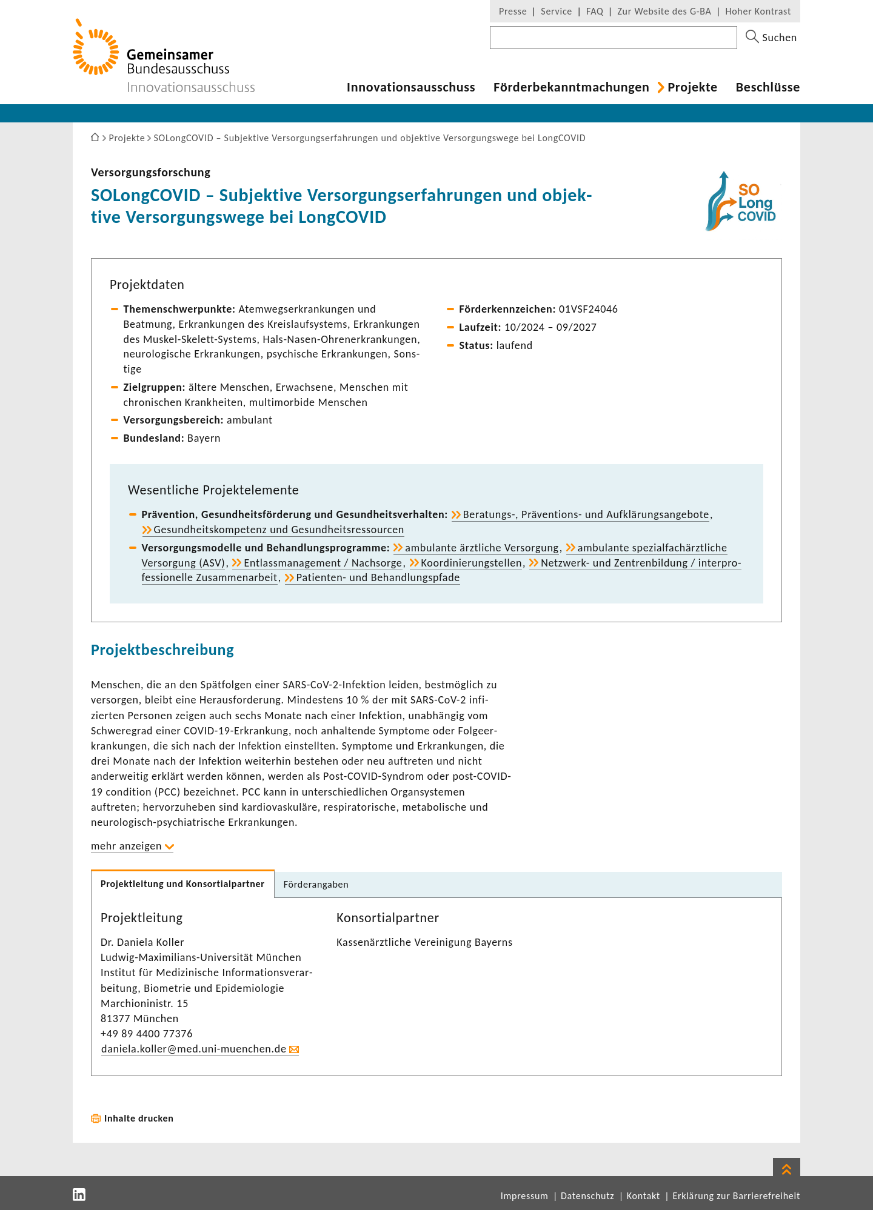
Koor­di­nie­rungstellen (472, 563)
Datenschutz (587, 1196)
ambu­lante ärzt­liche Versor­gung (481, 547)
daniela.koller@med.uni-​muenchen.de (194, 1048)
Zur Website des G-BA (665, 11)
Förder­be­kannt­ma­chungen (571, 87)
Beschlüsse (768, 87)
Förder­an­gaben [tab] (316, 884)
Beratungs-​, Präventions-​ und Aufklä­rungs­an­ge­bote (586, 514)
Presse (513, 11)
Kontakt (643, 1196)
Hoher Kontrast (758, 11)
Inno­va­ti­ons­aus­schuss (411, 87)
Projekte (692, 87)
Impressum (525, 1196)
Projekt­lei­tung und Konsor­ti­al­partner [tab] (183, 883)
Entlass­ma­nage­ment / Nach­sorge (323, 563)
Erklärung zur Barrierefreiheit (736, 1196)
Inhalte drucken (139, 1118)
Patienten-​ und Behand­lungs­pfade (378, 577)
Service (556, 11)
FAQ (594, 11)
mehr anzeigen (126, 846)
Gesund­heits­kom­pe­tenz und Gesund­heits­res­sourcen (279, 529)
